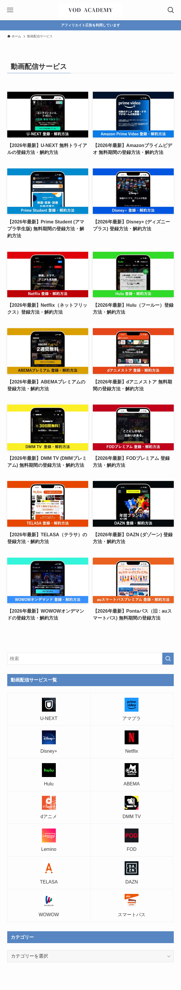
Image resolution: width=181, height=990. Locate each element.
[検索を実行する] (168, 659)
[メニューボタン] (10, 10)
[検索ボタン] (171, 10)
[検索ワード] (90, 659)
